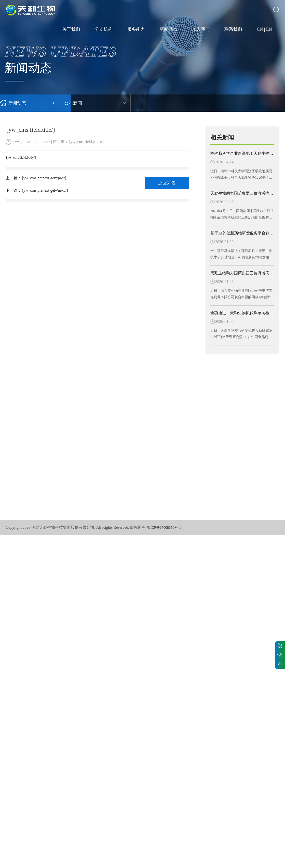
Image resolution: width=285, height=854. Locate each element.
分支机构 (103, 29)
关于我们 (71, 29)
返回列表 (167, 183)
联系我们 (233, 29)
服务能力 (136, 29)
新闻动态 (168, 29)
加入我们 (201, 29)
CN (260, 29)
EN (269, 29)
